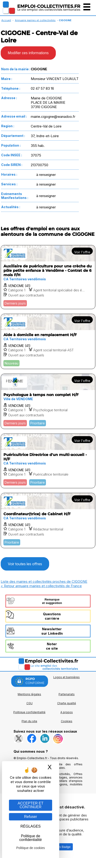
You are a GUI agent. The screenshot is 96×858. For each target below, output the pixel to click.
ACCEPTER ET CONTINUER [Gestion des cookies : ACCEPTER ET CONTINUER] (30, 805)
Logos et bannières (66, 677)
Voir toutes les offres (25, 564)
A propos (66, 712)
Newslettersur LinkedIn (52, 631)
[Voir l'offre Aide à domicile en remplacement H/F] (48, 341)
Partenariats (67, 694)
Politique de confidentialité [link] (30, 838)
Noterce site (52, 646)
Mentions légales (29, 694)
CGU (29, 703)
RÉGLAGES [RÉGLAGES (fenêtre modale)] (30, 826)
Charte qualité (66, 703)
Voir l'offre (82, 252)
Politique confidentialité (29, 712)
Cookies (66, 721)
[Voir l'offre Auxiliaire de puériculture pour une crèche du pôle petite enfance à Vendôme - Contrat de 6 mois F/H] (48, 277)
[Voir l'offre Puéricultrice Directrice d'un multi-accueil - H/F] (48, 461)
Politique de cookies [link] (30, 848)
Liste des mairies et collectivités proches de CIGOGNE (44, 581)
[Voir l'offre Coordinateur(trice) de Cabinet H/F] (48, 520)
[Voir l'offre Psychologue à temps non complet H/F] (48, 401)
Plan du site (29, 721)
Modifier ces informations (28, 53)
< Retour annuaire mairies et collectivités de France (41, 586)
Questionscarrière (52, 616)
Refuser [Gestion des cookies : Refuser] (30, 817)
